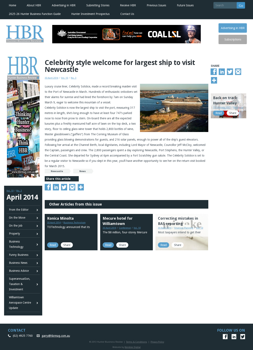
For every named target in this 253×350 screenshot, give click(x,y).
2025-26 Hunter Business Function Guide (35, 14)
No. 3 (19, 190)
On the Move (17, 217)
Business (238, 107)
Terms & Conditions (136, 342)
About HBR (34, 5)
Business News (18, 262)
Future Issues (185, 5)
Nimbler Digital (133, 347)
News (82, 171)
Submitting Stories (97, 5)
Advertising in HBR (63, 5)
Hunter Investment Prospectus (90, 14)
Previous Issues (156, 5)
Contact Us (127, 14)
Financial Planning (183, 228)
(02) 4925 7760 (23, 335)
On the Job (15, 225)
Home (12, 5)
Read (53, 245)
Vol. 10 (10, 190)
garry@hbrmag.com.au (56, 335)
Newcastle (57, 171)
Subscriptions (232, 39)
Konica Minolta (60, 218)
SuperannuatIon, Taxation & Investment (19, 284)
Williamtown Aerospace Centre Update (20, 303)
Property (14, 233)
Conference (125, 228)
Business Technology (16, 244)
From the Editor (19, 209)
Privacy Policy (157, 342)
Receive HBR (128, 5)
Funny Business (18, 254)
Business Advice (19, 270)
